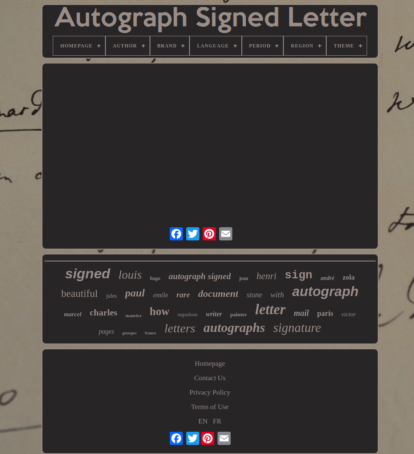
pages (106, 331)
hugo (155, 278)
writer (214, 314)
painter (238, 314)
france (150, 333)
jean (243, 278)
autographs (234, 327)
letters (179, 328)
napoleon (187, 314)
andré (327, 278)
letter (270, 309)
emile (160, 295)
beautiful (79, 293)
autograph (325, 291)
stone (254, 295)
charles (103, 312)
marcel (73, 314)
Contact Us (209, 378)
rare (183, 294)
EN (203, 421)
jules (111, 296)
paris (325, 313)
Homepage (210, 363)
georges (129, 332)
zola (349, 277)
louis (130, 274)
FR (217, 421)
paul (135, 293)
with (277, 294)
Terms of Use (210, 407)
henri (266, 276)
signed (87, 273)
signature (297, 327)
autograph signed (199, 276)
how (159, 311)
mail (301, 313)
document (218, 293)
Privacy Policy (210, 392)
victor (348, 314)
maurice (133, 315)
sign (298, 275)
